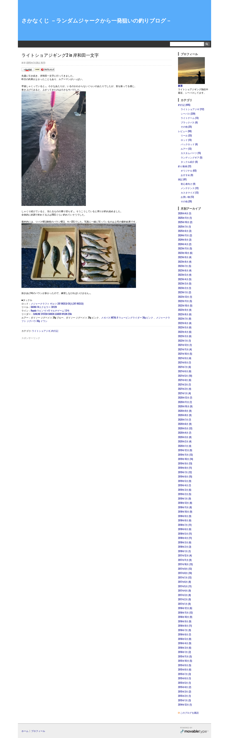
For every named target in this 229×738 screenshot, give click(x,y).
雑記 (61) (182, 179)
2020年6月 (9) (184, 424)
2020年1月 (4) (184, 446)
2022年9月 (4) (184, 310)
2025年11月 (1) (185, 218)
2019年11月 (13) (185, 454)
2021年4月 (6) (184, 380)
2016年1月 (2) (184, 652)
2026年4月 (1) (184, 213)
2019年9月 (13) (185, 463)
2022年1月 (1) (184, 340)
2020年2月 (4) (184, 441)
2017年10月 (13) (185, 564)
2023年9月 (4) (184, 257)
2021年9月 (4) (184, 358)
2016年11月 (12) (185, 612)
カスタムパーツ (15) (191, 153)
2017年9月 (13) (185, 568)
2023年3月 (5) (184, 283)
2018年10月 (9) (185, 511)
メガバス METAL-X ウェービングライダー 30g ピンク (127, 317)
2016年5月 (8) (184, 639)
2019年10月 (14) (185, 459)
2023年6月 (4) (184, 270)
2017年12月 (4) (185, 555)
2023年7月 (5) (184, 266)
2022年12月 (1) (185, 296)
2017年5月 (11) (184, 586)
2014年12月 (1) (185, 704)
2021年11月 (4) (185, 349)
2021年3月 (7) (184, 384)
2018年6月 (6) (184, 529)
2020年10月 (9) (185, 406)
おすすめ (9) (187, 175)
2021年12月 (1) (185, 345)
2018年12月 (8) (185, 503)
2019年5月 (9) (184, 481)
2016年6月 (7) (184, 634)
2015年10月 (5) (185, 660)
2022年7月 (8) (184, 318)
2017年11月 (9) (184, 560)
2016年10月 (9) (185, 617)
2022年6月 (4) (184, 323)
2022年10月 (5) (185, 305)
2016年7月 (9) (184, 630)
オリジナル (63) (188, 170)
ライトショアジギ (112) (192, 109)
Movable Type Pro (194, 730)
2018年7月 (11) (184, 525)
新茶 (180, 85)
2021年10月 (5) (185, 353)
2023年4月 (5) (184, 279)
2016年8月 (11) (185, 625)
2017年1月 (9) (184, 604)
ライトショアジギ (41, 330)
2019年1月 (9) (184, 498)
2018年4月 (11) (185, 538)
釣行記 (54, 330)
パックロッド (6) (189, 144)
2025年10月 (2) (185, 222)
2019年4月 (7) (184, 485)
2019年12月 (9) (185, 450)
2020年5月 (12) (185, 428)
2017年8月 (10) (185, 573)
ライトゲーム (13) (189, 118)
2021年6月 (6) (184, 371)
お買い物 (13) (187, 197)
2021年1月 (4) (184, 393)
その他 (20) (186, 201)
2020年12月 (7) (185, 397)
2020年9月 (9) (184, 411)
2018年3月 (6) (184, 542)
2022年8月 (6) (184, 314)
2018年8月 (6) (184, 520)
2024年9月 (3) (184, 239)
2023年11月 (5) (185, 248)
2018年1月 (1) (184, 551)
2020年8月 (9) (184, 415)
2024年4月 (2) (184, 244)
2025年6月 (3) (184, 231)
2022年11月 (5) (185, 301)
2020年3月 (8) (184, 437)
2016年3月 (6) (184, 647)
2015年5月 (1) (184, 682)
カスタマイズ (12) (189, 192)
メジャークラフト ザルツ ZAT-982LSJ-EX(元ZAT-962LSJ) (57, 303)
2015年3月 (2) (184, 691)
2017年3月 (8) (184, 595)
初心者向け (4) (188, 183)
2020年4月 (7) (184, 432)
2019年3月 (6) (184, 489)
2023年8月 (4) (184, 261)
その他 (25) (186, 126)
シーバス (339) (188, 113)
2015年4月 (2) (184, 687)
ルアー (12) (186, 148)
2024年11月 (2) (185, 235)
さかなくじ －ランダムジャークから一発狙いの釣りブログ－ (96, 20)
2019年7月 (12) (185, 472)
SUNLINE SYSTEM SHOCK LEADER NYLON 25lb (52, 314)
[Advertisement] (96, 348)
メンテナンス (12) (189, 188)
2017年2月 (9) (184, 599)
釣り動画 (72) (184, 166)
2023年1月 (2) (184, 292)
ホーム (24, 731)
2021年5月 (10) (185, 375)
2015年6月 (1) (184, 678)
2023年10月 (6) (185, 253)
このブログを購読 (189, 712)
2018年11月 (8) (185, 507)
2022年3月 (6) (184, 336)
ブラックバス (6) (189, 122)
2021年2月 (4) (184, 388)
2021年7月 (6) (184, 367)
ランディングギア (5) (191, 157)
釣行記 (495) (184, 105)
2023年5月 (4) (184, 274)
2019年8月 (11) (185, 467)
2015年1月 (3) (184, 700)
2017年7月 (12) (184, 577)
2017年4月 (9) (184, 590)
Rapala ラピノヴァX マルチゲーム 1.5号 (50, 310)
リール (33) (186, 135)
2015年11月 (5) (185, 656)
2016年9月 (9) (184, 621)
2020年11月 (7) (185, 402)
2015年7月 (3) (184, 674)
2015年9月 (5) (184, 665)
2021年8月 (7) (184, 362)
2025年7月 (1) (184, 226)
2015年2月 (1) (184, 696)
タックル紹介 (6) (189, 161)
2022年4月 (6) (184, 332)
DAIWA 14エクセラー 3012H (44, 307)
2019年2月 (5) (184, 494)
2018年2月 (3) (184, 546)
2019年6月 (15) (185, 476)
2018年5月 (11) (185, 533)
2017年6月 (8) (184, 581)
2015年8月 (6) (184, 669)
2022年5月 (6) (184, 327)
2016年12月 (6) (185, 608)
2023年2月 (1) (184, 288)
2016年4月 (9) (184, 643)
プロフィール (38, 731)
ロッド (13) (186, 140)
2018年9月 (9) (184, 516)
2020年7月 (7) (184, 419)
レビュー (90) (184, 131)
